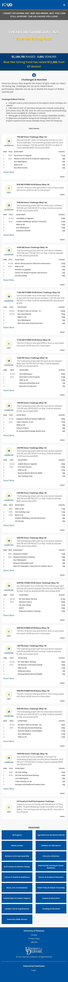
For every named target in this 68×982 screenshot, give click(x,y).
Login (33, 970)
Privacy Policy (34, 938)
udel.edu (34, 942)
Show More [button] (8, 172)
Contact (34, 935)
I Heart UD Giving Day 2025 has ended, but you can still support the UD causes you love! (34, 15)
